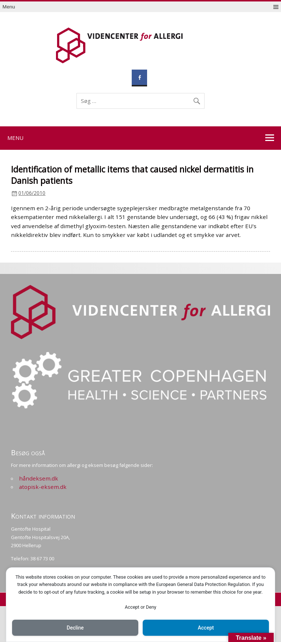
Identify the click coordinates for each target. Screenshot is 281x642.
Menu (9, 7)
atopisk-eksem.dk (43, 486)
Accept (206, 628)
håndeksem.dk (38, 478)
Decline (75, 628)
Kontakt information (43, 516)
